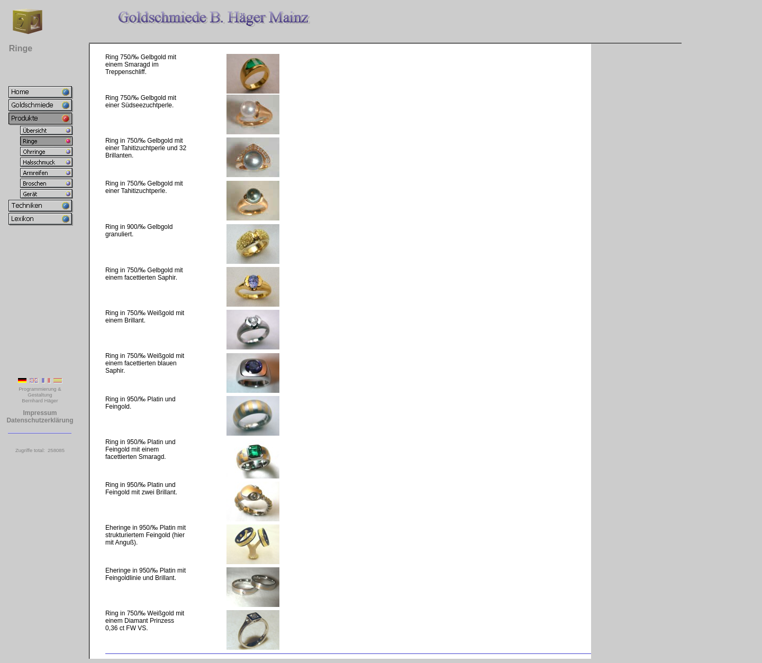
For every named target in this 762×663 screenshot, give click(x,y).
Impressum (40, 413)
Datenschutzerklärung (39, 420)
